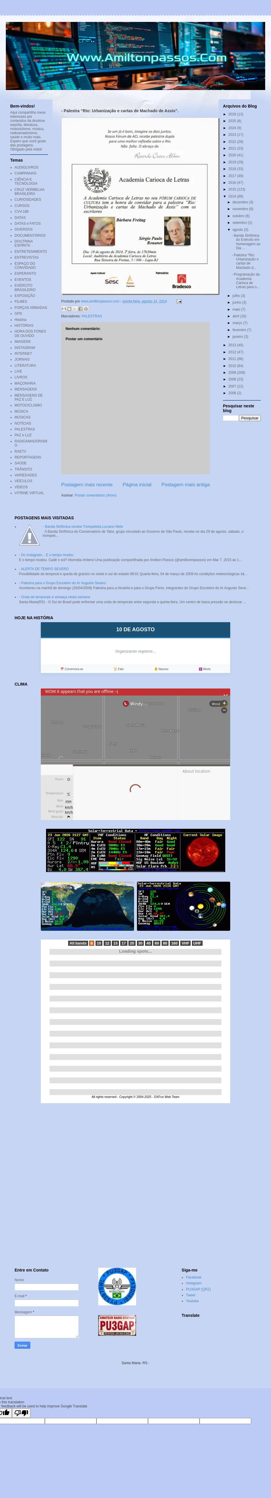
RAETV (20, 451)
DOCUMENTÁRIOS (30, 235)
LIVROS (21, 377)
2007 (232, 386)
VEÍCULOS (23, 481)
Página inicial (137, 484)
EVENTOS (23, 280)
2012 (232, 352)
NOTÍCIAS (23, 423)
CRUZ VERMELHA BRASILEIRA (29, 192)
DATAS (20, 218)
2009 (232, 373)
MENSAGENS (26, 389)
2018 (232, 169)
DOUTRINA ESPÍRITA (24, 243)
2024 (232, 128)
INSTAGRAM (25, 348)
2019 (232, 162)
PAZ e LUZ (23, 435)
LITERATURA (25, 366)
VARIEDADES (26, 475)
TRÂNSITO (23, 469)
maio (237, 309)
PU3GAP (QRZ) (198, 1289)
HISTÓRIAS (24, 326)
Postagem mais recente (86, 484)
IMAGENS (23, 342)
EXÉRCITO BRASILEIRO (25, 287)
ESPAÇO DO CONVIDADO (25, 266)
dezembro (241, 202)
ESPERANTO (25, 273)
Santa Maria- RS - (135, 1363)
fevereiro (240, 330)
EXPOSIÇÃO (25, 296)
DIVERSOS (24, 229)
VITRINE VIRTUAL (29, 493)
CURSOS (22, 206)
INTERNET (23, 354)
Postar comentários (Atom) (96, 495)
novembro (241, 209)
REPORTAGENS (28, 457)
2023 (232, 135)
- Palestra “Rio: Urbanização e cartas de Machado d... (245, 261)
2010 (232, 366)
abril (236, 316)
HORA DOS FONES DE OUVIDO (30, 333)
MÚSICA (21, 411)
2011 (232, 359)
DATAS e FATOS (28, 224)
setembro (240, 223)
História (21, 320)
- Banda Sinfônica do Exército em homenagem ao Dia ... (246, 241)
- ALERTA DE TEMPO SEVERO (44, 569)
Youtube (192, 1301)
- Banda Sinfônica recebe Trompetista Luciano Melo (83, 527)
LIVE (18, 371)
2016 (232, 183)
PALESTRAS (92, 316)
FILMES (21, 302)
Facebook (193, 1277)
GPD (18, 314)
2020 (232, 155)
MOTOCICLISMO (28, 405)
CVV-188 (22, 212)
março (238, 323)
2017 (232, 176)
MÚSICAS (23, 417)
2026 (232, 114)
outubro (239, 216)
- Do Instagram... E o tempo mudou (46, 555)
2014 (232, 196)
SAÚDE (21, 463)
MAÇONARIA (25, 383)
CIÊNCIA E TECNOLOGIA (26, 181)
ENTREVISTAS (26, 257)
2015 (232, 189)
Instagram (193, 1283)
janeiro (238, 337)
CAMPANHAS (25, 173)
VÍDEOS (21, 487)
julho (237, 296)
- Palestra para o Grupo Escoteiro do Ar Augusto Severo (62, 583)
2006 (232, 393)
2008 (232, 379)
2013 (232, 345)
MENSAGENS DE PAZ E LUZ (29, 397)
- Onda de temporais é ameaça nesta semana (54, 597)
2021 (232, 148)
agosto (238, 230)
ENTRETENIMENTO (31, 252)
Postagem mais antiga (185, 484)
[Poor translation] (21, 1413)
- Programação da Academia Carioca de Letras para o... (246, 280)
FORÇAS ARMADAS (31, 308)
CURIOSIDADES (28, 200)
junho (237, 302)
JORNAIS (22, 359)
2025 (232, 121)
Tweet (190, 1295)
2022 (232, 142)
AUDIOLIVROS (26, 167)
